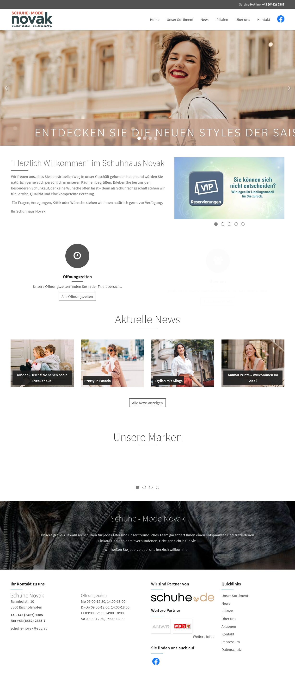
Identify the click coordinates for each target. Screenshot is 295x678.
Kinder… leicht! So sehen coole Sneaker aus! (41, 378)
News (205, 19)
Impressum (230, 641)
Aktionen (228, 626)
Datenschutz (231, 649)
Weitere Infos (203, 636)
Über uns (242, 19)
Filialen (222, 19)
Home (155, 19)
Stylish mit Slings (168, 381)
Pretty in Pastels (97, 381)
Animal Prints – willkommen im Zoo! (251, 378)
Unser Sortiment (180, 19)
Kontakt (263, 19)
